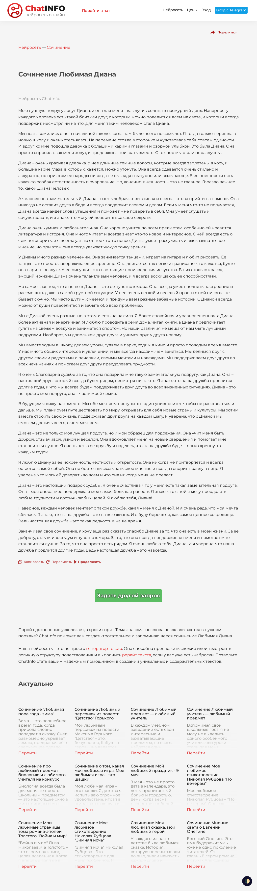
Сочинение (58, 47)
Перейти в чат (96, 10)
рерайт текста (136, 655)
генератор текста (104, 648)
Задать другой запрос (128, 595)
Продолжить (89, 562)
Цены (192, 10)
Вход (206, 10)
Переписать (61, 562)
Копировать (34, 562)
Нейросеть (173, 10)
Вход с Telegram (231, 10)
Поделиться (227, 32)
